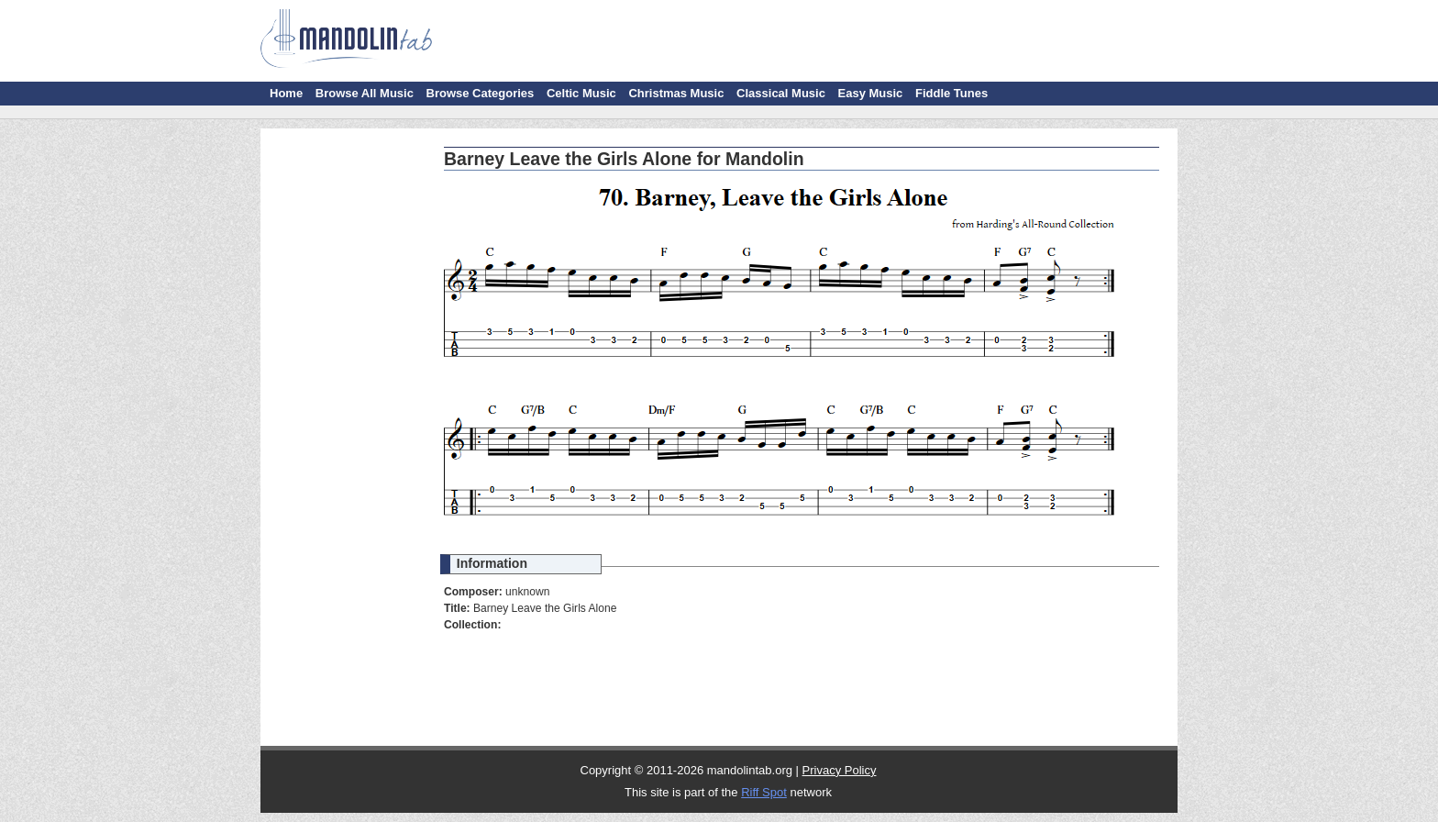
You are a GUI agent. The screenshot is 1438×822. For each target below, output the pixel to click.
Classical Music (780, 93)
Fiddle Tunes (951, 93)
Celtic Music (581, 93)
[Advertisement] (348, 413)
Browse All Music (364, 93)
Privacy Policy (839, 770)
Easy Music (870, 93)
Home (286, 93)
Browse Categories (480, 93)
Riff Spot (764, 792)
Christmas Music (676, 93)
